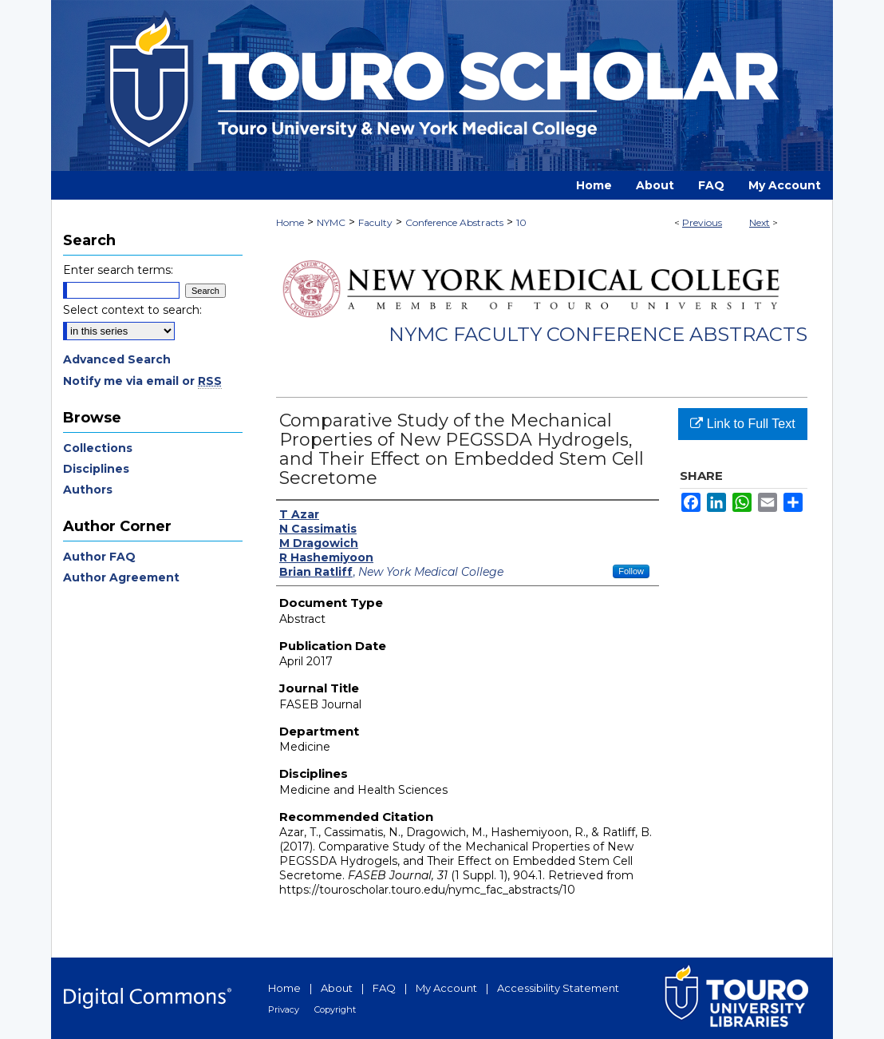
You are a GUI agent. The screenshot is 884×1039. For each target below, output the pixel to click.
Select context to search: (132, 310)
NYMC (331, 222)
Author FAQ (99, 556)
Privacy (283, 1009)
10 (521, 222)
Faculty (375, 222)
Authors (87, 489)
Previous (702, 222)
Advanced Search (117, 359)
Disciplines (96, 469)
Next (759, 222)
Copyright (335, 1009)
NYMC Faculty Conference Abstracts (598, 334)
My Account (446, 987)
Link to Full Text (742, 423)
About (337, 987)
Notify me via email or (142, 381)
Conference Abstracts (454, 222)
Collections (97, 448)
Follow (631, 571)
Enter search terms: (118, 270)
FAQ (384, 987)
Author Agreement (121, 577)
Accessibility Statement (558, 987)
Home (290, 222)
